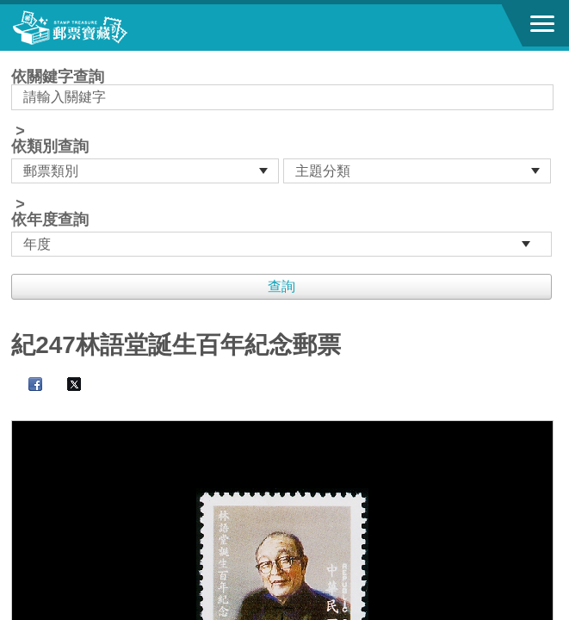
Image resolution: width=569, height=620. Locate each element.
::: (16, 58)
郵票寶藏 (107, 27)
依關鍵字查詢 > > (284, 163)
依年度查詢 (50, 219)
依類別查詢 (50, 146)
